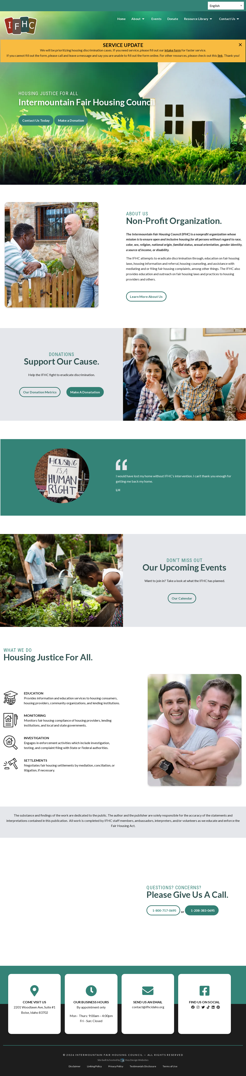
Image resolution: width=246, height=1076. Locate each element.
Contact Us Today (36, 120)
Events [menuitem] (156, 19)
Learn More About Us (146, 296)
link (220, 55)
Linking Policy (94, 1066)
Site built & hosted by (123, 1060)
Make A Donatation (85, 392)
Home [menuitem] (121, 19)
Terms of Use (170, 1066)
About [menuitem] (136, 19)
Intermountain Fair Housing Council (109, 1054)
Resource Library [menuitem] (196, 19)
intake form (172, 50)
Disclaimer (75, 1066)
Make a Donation (71, 120)
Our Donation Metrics (40, 392)
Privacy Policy (115, 1066)
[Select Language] (226, 6)
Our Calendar (182, 598)
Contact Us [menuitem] (227, 19)
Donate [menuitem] (172, 19)
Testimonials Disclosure (143, 1066)
